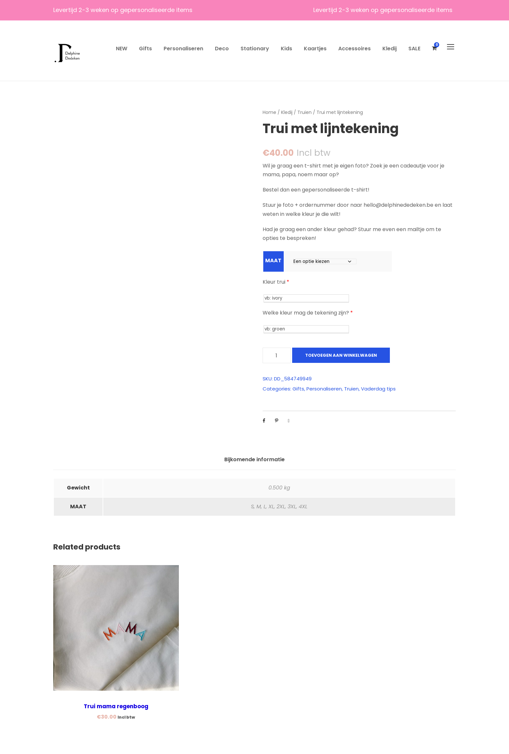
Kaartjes (315, 48)
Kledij (389, 48)
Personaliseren (183, 48)
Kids (286, 48)
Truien (304, 112)
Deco (222, 48)
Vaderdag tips (378, 388)
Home (269, 112)
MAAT (273, 260)
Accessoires (354, 48)
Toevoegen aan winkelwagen (341, 355)
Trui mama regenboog (116, 706)
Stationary (255, 48)
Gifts (145, 48)
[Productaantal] (277, 355)
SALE (414, 48)
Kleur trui (276, 282)
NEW (121, 48)
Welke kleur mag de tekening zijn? (308, 312)
